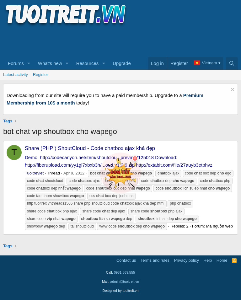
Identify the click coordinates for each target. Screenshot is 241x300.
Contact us (126, 260)
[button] (28, 63)
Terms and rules (155, 260)
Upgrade (122, 63)
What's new (50, 63)
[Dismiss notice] (231, 90)
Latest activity (15, 74)
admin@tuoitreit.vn (124, 281)
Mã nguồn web (219, 226)
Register (40, 74)
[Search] (232, 63)
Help (208, 260)
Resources (87, 63)
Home (222, 260)
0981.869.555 (124, 272)
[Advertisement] (117, 41)
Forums (16, 63)
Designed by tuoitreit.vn (121, 290)
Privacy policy (186, 260)
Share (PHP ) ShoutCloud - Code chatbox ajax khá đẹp (90, 148)
